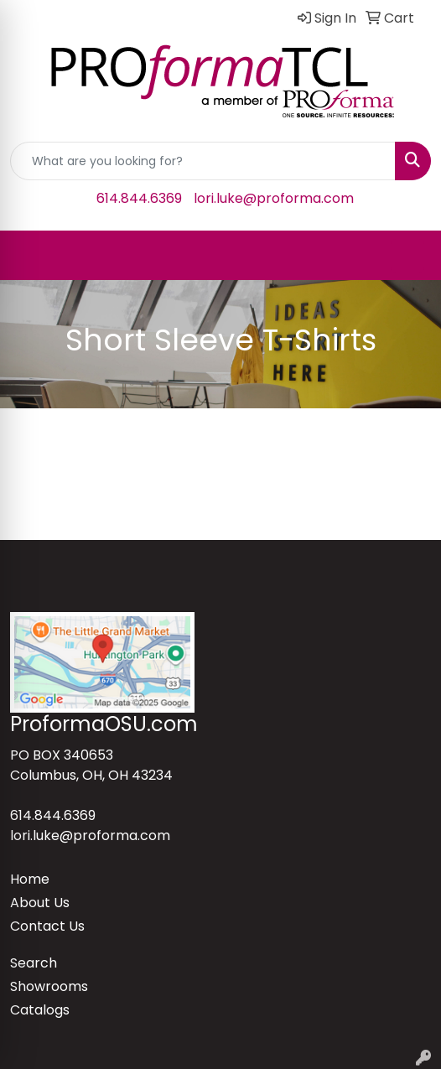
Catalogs (40, 1010)
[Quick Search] (203, 161)
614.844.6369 (139, 198)
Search (33, 963)
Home (29, 879)
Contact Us (47, 926)
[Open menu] (407, 255)
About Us (40, 902)
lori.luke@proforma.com (274, 198)
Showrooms (49, 986)
